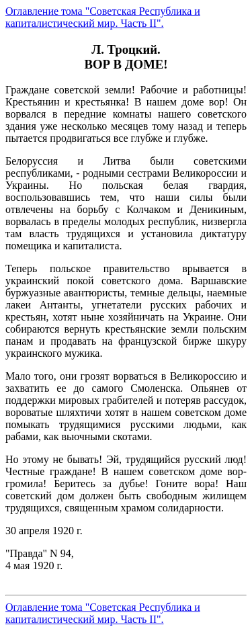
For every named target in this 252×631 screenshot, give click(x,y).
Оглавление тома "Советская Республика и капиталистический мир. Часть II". (102, 17)
